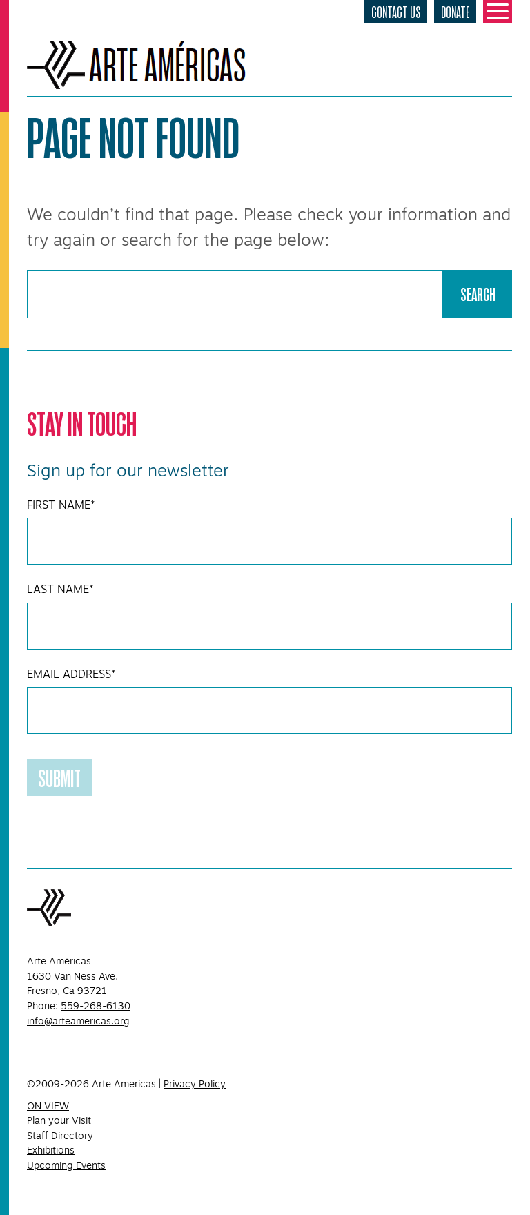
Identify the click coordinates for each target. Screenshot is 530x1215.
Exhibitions (51, 1150)
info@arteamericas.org (78, 1021)
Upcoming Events (66, 1165)
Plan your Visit (59, 1120)
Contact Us (395, 11)
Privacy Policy (195, 1083)
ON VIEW (48, 1106)
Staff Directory (60, 1135)
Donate (455, 11)
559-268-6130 (95, 1005)
